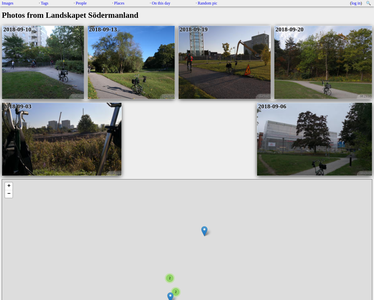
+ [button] (8, 186)
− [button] (8, 194)
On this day (161, 3)
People (81, 3)
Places (119, 3)
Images (7, 3)
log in (356, 3)
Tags (44, 3)
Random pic (207, 3)
